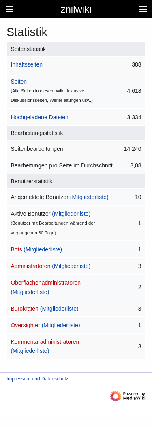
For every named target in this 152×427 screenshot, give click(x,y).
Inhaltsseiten (27, 64)
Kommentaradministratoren (45, 342)
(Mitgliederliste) (89, 197)
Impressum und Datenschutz (37, 379)
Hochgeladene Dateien (39, 117)
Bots (16, 249)
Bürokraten (24, 308)
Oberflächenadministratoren (46, 282)
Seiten (19, 81)
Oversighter (25, 325)
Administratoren (30, 266)
